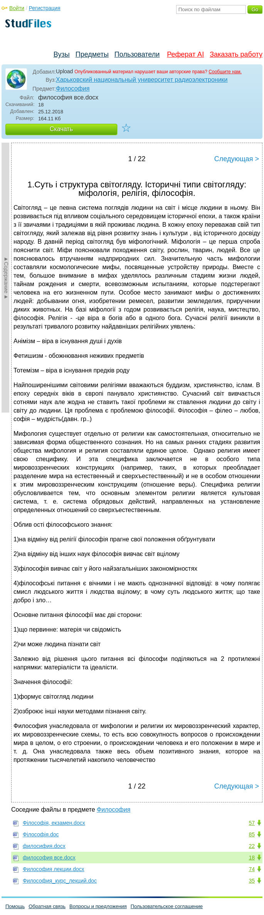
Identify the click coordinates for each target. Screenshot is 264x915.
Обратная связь (47, 906)
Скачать (61, 129)
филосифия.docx (44, 846)
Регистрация (45, 8)
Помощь (15, 906)
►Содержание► (6, 278)
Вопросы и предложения (98, 906)
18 (252, 857)
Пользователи (137, 54)
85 (252, 834)
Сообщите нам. (225, 71)
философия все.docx (49, 857)
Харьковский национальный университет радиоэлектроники (142, 79)
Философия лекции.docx (53, 869)
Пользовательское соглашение (167, 906)
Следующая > (236, 159)
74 (252, 869)
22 (252, 846)
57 (252, 823)
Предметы (92, 54)
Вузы (62, 54)
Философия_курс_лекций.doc (60, 881)
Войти (16, 8)
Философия (72, 88)
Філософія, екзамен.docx (54, 823)
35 (252, 881)
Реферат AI (185, 54)
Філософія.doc (41, 834)
